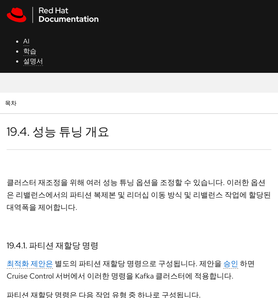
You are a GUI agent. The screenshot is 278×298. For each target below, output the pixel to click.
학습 (29, 51)
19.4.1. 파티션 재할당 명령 (53, 245)
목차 (12, 103)
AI (26, 41)
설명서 (33, 61)
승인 (230, 263)
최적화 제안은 (30, 263)
